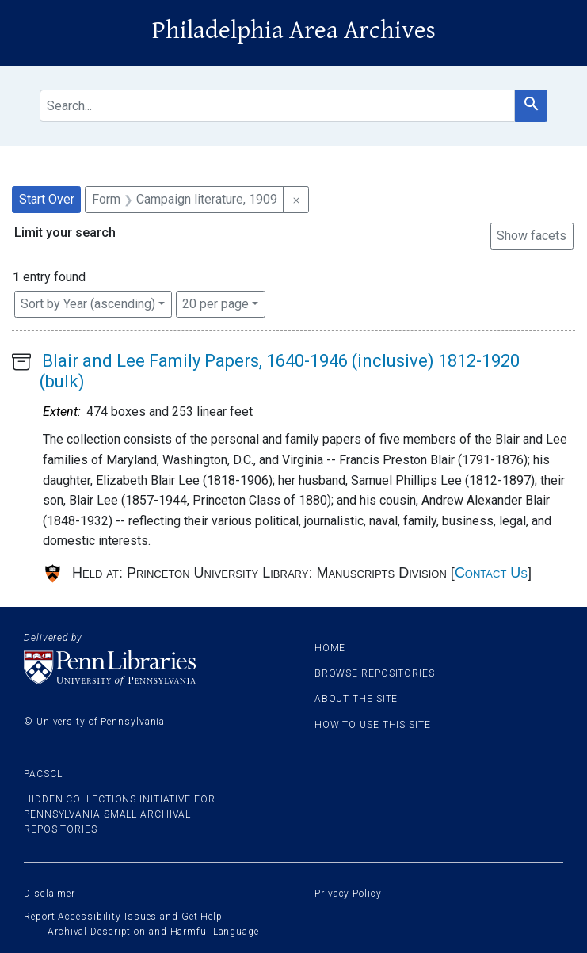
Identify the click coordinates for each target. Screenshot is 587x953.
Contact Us (491, 573)
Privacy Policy (348, 893)
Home (330, 648)
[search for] (277, 106)
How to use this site (372, 724)
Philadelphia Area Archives (294, 30)
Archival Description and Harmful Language (153, 931)
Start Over (46, 199)
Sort (88, 303)
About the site (356, 698)
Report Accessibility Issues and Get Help (123, 916)
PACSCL (43, 774)
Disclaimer (49, 893)
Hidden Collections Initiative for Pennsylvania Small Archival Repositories (119, 814)
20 (215, 302)
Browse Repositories (374, 673)
